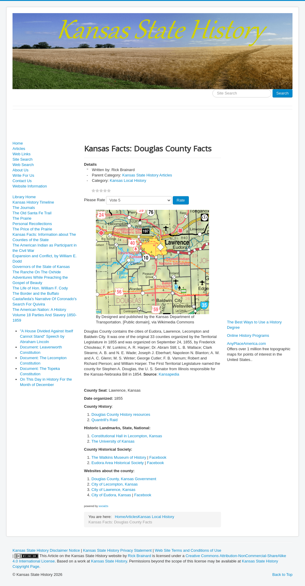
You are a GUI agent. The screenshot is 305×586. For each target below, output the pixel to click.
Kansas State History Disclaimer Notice (46, 550)
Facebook (157, 457)
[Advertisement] (121, 125)
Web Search (23, 164)
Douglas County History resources (120, 414)
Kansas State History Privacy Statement (117, 550)
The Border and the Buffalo (36, 293)
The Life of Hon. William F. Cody (40, 288)
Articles (19, 148)
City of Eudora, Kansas (111, 495)
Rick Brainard (139, 556)
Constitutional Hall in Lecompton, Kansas (126, 436)
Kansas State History (109, 561)
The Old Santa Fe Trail (32, 213)
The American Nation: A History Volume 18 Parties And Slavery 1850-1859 (45, 315)
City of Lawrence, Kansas (113, 489)
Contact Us (22, 181)
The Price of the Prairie (32, 229)
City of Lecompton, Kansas (114, 484)
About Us (20, 170)
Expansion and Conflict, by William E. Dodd (45, 258)
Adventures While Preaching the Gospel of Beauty (40, 280)
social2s (103, 506)
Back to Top (282, 574)
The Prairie (22, 218)
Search (282, 93)
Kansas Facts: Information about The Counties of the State (44, 237)
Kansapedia (169, 374)
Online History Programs (248, 335)
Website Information (30, 186)
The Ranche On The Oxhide (37, 272)
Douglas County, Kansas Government (123, 479)
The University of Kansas (113, 441)
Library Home (24, 197)
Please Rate (94, 200)
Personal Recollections (32, 223)
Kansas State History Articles (147, 175)
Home (18, 143)
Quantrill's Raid (104, 420)
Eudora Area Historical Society (117, 463)
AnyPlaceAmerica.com (246, 343)
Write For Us (23, 175)
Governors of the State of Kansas (41, 266)
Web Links (21, 154)
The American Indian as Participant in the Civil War (45, 248)
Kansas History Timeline (33, 202)
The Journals (24, 207)
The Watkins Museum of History (118, 457)
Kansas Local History (128, 180)
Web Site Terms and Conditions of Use (188, 550)
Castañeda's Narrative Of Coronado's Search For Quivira (45, 301)
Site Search (22, 159)
